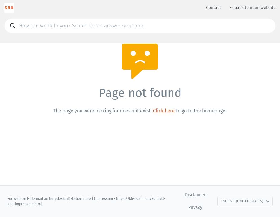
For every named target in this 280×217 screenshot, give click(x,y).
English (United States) (245, 201)
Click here (164, 111)
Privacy (195, 207)
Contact (213, 7)
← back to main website (252, 7)
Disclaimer (195, 194)
